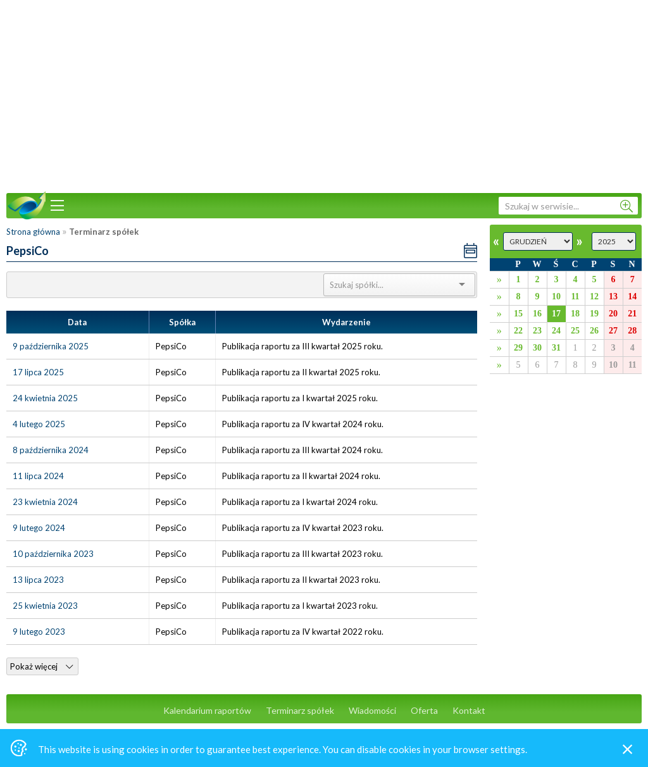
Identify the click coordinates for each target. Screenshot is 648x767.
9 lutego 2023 (39, 632)
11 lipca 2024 (38, 476)
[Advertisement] (324, 95)
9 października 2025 (51, 346)
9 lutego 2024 (39, 528)
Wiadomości (372, 710)
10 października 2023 (53, 554)
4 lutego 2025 (39, 424)
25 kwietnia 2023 (45, 606)
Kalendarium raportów (207, 710)
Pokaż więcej (41, 666)
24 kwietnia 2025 (45, 398)
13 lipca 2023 (38, 580)
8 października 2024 (51, 450)
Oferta (424, 710)
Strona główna (33, 232)
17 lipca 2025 (38, 372)
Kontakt (468, 710)
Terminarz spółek (300, 710)
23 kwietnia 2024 (45, 502)
